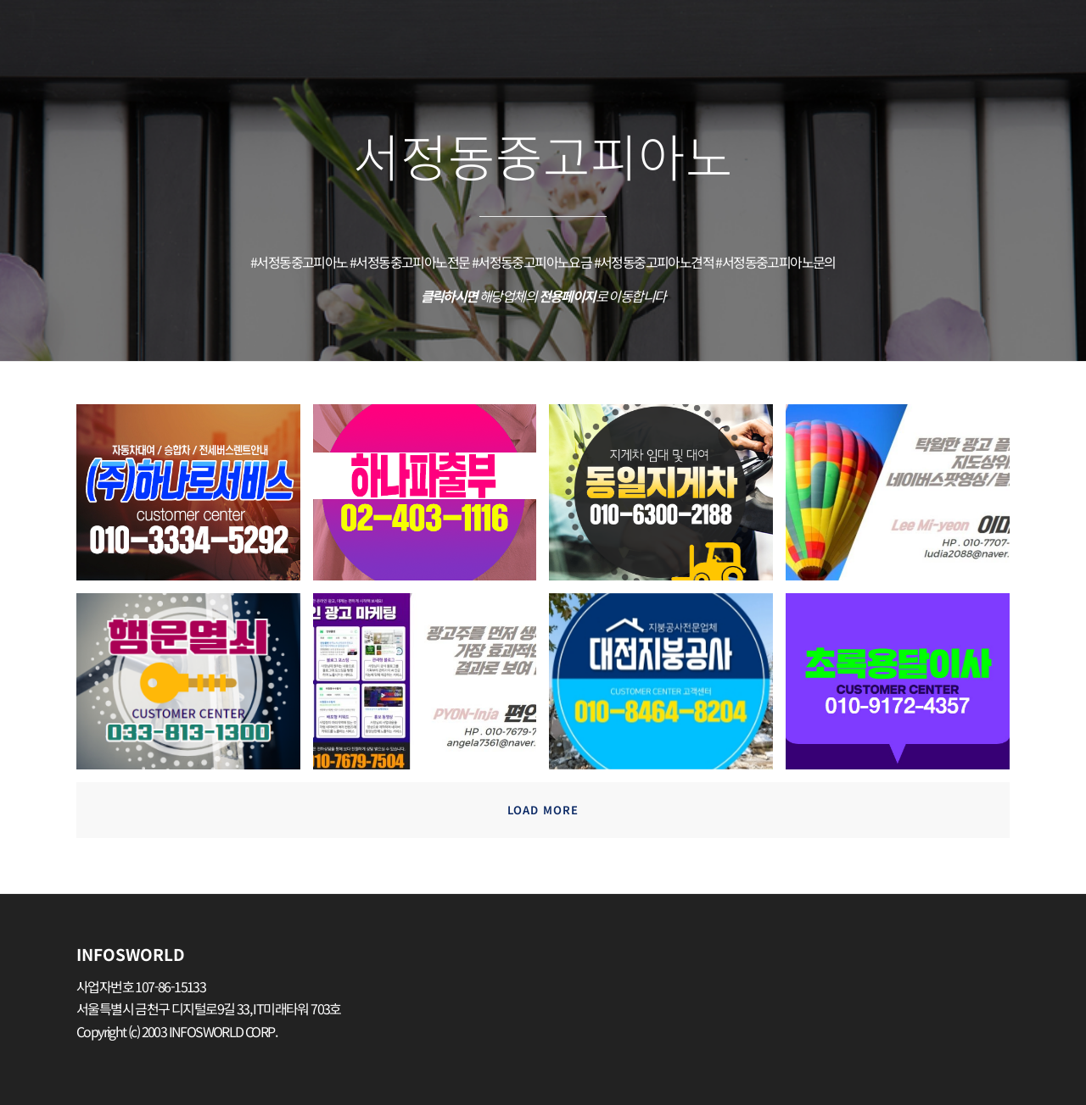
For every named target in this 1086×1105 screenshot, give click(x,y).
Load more (543, 810)
